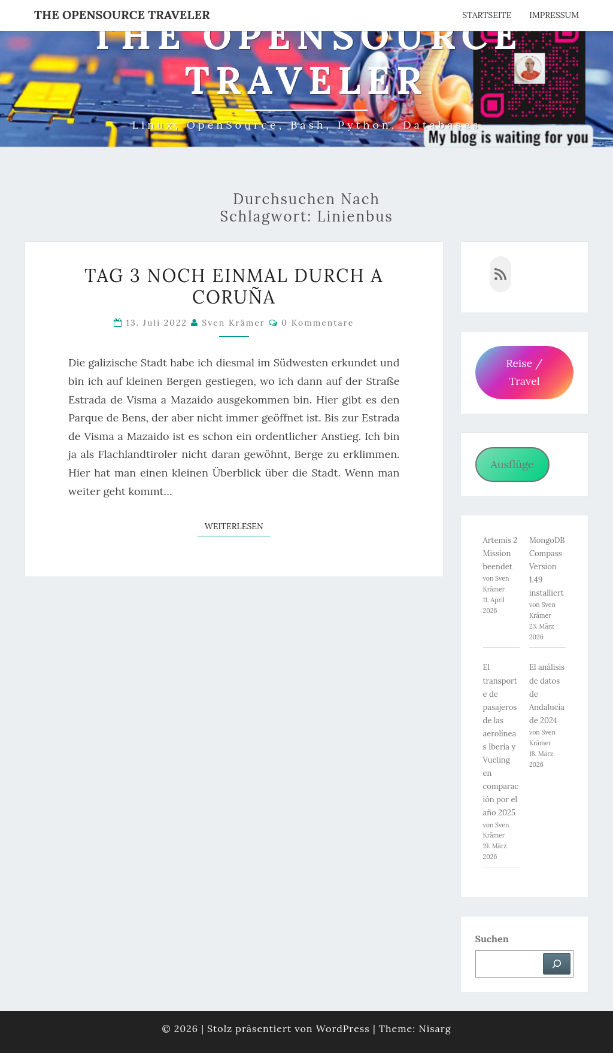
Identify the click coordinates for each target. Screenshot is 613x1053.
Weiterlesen (238, 526)
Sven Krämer (233, 322)
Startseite (486, 15)
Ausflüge (511, 464)
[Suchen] (556, 964)
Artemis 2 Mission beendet (500, 553)
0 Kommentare (317, 322)
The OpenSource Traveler (122, 14)
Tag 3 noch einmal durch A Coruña (233, 286)
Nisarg (434, 1028)
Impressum (554, 15)
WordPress (343, 1028)
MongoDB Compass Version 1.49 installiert (547, 566)
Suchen (492, 939)
